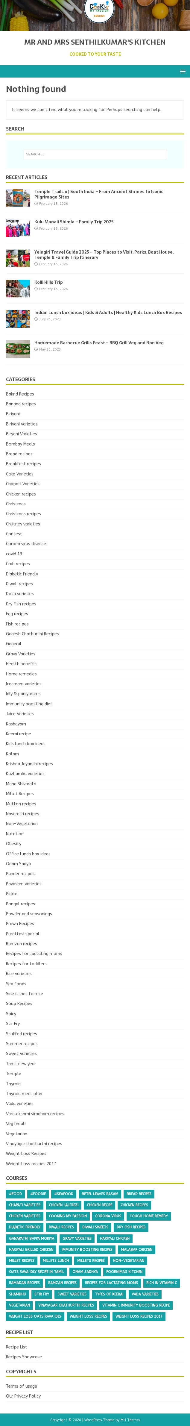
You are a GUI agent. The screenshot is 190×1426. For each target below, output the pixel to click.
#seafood (63, 1194)
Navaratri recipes (22, 813)
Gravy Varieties (20, 654)
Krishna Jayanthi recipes (29, 763)
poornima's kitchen (124, 1272)
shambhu (17, 1294)
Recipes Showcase (24, 1357)
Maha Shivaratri (21, 784)
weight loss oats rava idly (35, 1316)
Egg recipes (17, 613)
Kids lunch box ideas (25, 743)
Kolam (12, 754)
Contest (14, 534)
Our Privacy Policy (23, 1396)
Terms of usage (21, 1386)
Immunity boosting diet (29, 704)
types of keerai (109, 1294)
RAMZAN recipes (62, 1283)
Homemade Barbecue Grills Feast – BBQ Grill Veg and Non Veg (99, 343)
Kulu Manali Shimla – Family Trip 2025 (74, 222)
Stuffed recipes (21, 1033)
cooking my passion (68, 1216)
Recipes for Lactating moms (34, 953)
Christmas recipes (23, 513)
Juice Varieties (20, 713)
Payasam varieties (24, 883)
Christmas (16, 504)
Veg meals (16, 1123)
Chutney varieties (23, 524)
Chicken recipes (21, 494)
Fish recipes (17, 624)
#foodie (38, 1194)
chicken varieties (24, 1216)
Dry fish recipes (21, 604)
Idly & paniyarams (23, 693)
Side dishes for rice (24, 993)
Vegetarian (16, 1133)
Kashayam (16, 724)
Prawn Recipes (20, 923)
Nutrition (15, 833)
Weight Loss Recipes (26, 1153)
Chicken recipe (99, 1205)
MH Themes (130, 1420)
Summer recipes (22, 1043)
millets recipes (91, 1261)
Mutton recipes (21, 804)
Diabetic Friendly (22, 574)
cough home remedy (149, 1216)
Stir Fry (13, 1023)
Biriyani (13, 413)
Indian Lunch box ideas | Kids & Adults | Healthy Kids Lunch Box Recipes (108, 312)
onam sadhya (85, 1272)
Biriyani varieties (22, 424)
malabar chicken (136, 1250)
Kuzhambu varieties (25, 773)
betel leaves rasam (100, 1194)
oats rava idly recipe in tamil (36, 1272)
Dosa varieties (20, 593)
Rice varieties (19, 973)
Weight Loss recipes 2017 (31, 1163)
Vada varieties (20, 1103)
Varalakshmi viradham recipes (35, 1113)
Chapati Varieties (22, 484)
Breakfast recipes (23, 463)
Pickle (11, 893)
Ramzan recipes (21, 943)
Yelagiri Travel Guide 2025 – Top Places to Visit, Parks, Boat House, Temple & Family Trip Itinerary (104, 255)
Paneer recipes (20, 873)
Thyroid (13, 1083)
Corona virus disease (26, 543)
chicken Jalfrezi (63, 1205)
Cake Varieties (20, 474)
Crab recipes (18, 563)
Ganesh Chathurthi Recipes (32, 634)
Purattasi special (22, 933)
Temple (13, 1073)
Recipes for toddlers (26, 963)
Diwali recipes (19, 584)
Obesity (13, 843)
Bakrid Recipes (20, 394)
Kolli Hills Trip (48, 282)
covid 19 (14, 554)
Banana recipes (21, 404)
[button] (182, 71)
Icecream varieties (24, 684)
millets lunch (56, 1261)
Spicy (11, 1013)
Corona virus (108, 1216)
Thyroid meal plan (24, 1093)
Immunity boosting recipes (87, 1250)
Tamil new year (21, 1063)
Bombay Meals (20, 444)
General (14, 643)
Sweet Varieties (21, 1053)
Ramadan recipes (24, 1283)
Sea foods (16, 983)
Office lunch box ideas (28, 854)
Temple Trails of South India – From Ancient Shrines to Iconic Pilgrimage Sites (98, 194)
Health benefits (21, 663)
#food (15, 1194)
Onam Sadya (18, 863)
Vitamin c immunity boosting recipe (136, 1305)
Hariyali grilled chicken (31, 1250)
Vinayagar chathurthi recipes (34, 1143)
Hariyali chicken (115, 1238)
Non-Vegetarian (22, 823)
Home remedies (21, 674)
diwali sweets (95, 1227)
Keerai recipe (18, 734)
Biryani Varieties (21, 434)
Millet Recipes (20, 793)
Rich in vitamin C (161, 1283)
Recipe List (16, 1347)
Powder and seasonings (29, 913)
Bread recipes (19, 454)
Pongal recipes (20, 904)
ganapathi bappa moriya (31, 1238)
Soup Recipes (19, 1003)
